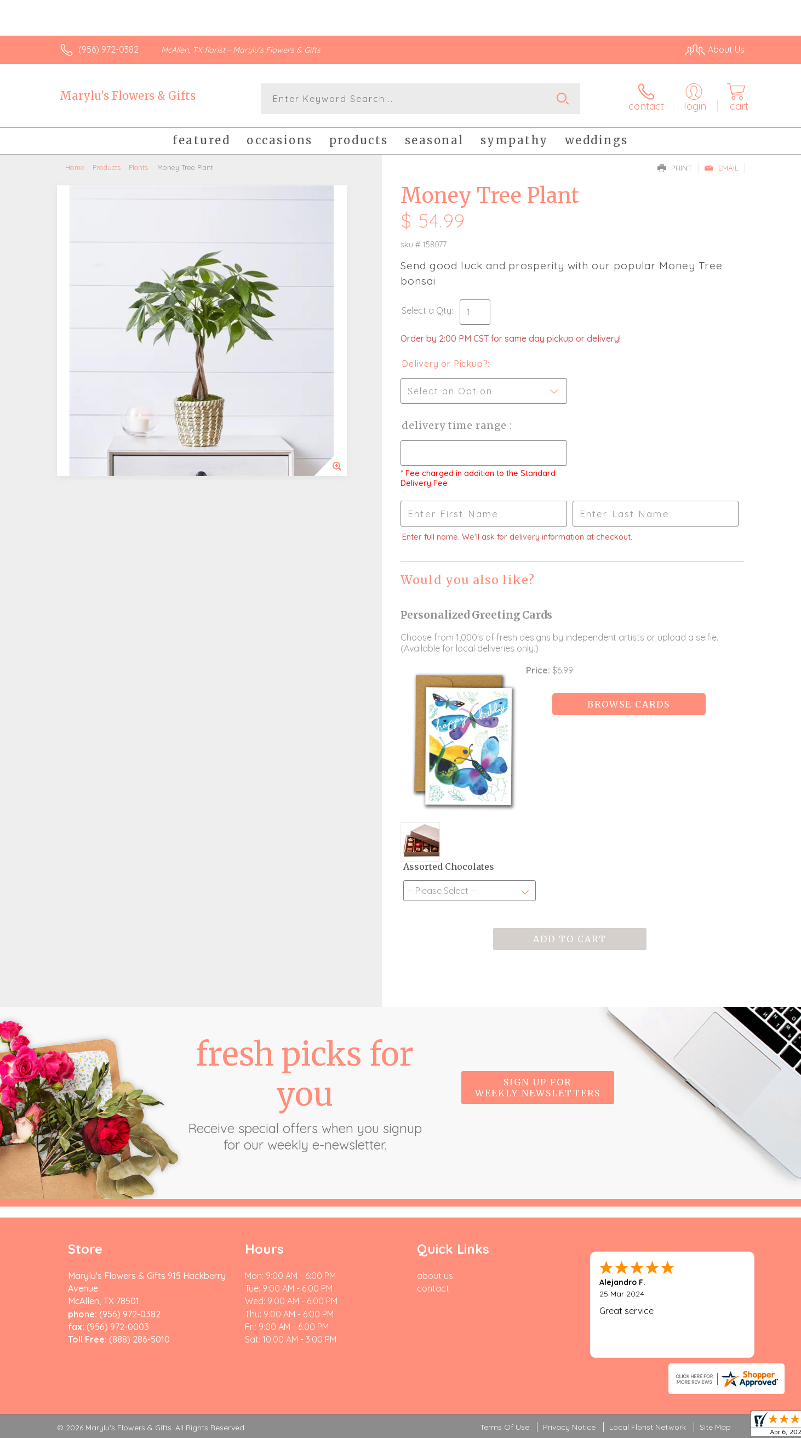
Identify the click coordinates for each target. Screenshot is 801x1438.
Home (74, 167)
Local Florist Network (647, 1427)
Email (721, 168)
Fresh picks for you (304, 1093)
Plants (138, 167)
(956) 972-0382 (108, 49)
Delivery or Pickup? (445, 363)
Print (675, 168)
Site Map (715, 1427)
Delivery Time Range (456, 425)
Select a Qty (426, 310)
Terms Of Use (504, 1427)
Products (107, 167)
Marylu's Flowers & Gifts (128, 96)
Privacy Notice (569, 1427)
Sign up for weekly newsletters (537, 1088)
